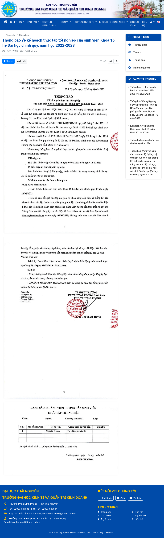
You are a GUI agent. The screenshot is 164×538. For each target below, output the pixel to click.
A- (117, 61)
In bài (21, 61)
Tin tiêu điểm (138, 44)
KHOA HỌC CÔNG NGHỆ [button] (112, 22)
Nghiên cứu (139, 515)
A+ (110, 61)
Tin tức (134, 52)
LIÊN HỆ (144, 24)
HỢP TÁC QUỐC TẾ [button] (84, 22)
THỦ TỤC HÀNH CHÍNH (49, 24)
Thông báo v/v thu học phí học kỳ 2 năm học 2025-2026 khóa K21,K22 (143, 90)
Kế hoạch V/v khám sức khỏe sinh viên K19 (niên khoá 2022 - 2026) (142, 129)
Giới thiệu (104, 515)
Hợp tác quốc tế (139, 67)
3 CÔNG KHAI (134, 24)
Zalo (121, 498)
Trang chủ (10, 35)
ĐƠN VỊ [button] (65, 22)
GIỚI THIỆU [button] (16, 22)
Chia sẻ (8, 61)
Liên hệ (137, 519)
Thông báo (24, 35)
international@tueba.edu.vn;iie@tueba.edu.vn (51, 513)
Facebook (105, 498)
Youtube (136, 498)
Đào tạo (137, 512)
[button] (152, 22)
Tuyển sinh (105, 519)
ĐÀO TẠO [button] (32, 22)
